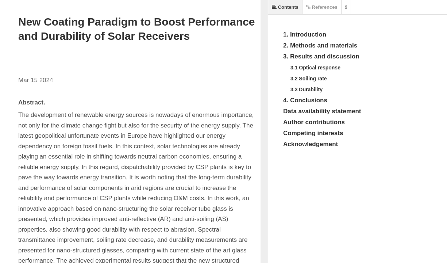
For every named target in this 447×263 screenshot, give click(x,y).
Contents (285, 7)
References (322, 7)
